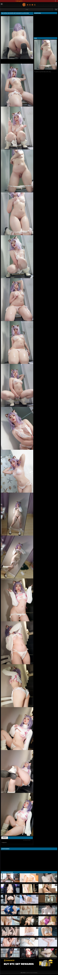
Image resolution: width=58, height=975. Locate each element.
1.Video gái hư (18, 1)
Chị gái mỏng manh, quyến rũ (8, 883)
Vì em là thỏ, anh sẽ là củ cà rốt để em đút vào (29, 883)
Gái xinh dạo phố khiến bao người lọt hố (48, 936)
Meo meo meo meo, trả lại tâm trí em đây (29, 947)
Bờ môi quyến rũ (24, 926)
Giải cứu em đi (4, 936)
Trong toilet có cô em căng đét (45, 903)
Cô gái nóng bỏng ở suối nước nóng (47, 915)
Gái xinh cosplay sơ (5, 958)
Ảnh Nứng (29, 4)
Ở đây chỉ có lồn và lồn (44, 947)
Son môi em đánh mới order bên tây (9, 947)
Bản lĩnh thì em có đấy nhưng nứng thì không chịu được (29, 936)
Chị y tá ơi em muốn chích (26, 904)
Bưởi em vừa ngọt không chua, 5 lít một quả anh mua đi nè (48, 926)
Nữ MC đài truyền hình (6, 894)
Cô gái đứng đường (5, 904)
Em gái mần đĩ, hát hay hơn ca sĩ (27, 958)
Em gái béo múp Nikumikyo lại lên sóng (42, 71)
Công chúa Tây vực (24, 894)
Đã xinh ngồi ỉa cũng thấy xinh (45, 883)
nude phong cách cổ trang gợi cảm (28, 915)
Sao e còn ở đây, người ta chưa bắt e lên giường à (48, 894)
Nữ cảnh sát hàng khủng (6, 915)
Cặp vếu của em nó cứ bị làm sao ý (9, 926)
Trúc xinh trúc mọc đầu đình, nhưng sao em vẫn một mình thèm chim (48, 958)
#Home (27, 9)
